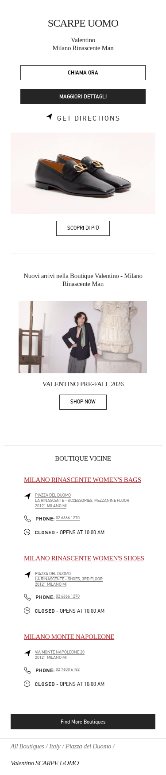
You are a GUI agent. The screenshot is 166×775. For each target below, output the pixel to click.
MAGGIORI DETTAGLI (83, 97)
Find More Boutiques (83, 722)
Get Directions (88, 118)
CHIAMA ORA (83, 73)
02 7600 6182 (68, 669)
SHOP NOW (88, 403)
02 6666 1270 (68, 518)
